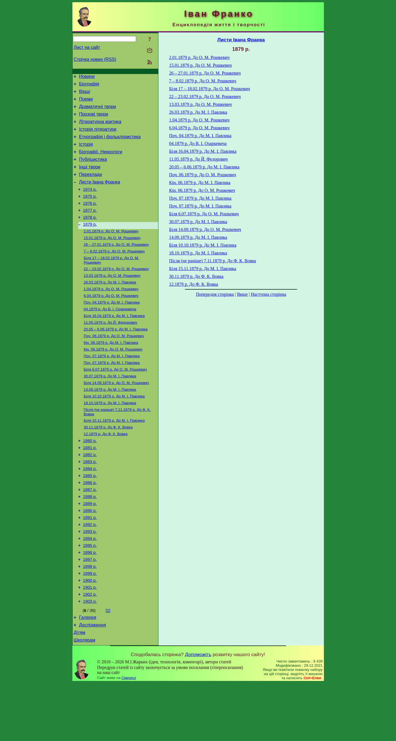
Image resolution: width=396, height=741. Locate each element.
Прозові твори (93, 119)
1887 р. (90, 530)
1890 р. (90, 554)
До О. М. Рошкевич (111, 249)
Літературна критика (100, 127)
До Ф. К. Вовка (108, 461)
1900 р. (90, 632)
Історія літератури (98, 136)
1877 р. (90, 226)
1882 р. (90, 491)
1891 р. (90, 562)
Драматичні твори (97, 110)
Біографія (89, 85)
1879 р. (90, 242)
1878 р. (90, 234)
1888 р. (90, 538)
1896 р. (90, 601)
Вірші (84, 94)
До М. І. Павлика (110, 304)
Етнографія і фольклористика (110, 144)
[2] (108, 665)
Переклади (90, 186)
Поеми (86, 102)
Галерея (87, 672)
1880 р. (90, 476)
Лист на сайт (87, 47)
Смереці (129, 735)
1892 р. (90, 570)
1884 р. (90, 507)
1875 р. (90, 210)
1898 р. (90, 616)
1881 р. (90, 484)
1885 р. (90, 515)
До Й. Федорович (110, 348)
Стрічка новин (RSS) (95, 59)
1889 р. (90, 546)
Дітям (79, 689)
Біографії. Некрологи (100, 161)
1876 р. (90, 218)
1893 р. (90, 577)
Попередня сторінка (215, 294)
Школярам (84, 697)
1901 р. (90, 640)
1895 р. (90, 593)
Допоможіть (198, 712)
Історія (86, 152)
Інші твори (90, 177)
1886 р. (90, 523)
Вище (242, 294)
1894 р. (90, 585)
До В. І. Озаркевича (110, 333)
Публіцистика (93, 169)
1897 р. (90, 609)
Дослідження (92, 681)
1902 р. (90, 648)
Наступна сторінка (268, 294)
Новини (87, 77)
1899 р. (90, 624)
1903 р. (90, 656)
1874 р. (90, 203)
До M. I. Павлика (112, 384)
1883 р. (90, 499)
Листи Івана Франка (99, 194)
